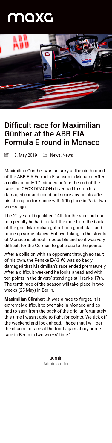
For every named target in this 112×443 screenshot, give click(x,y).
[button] (104, 17)
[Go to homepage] (30, 17)
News (55, 155)
